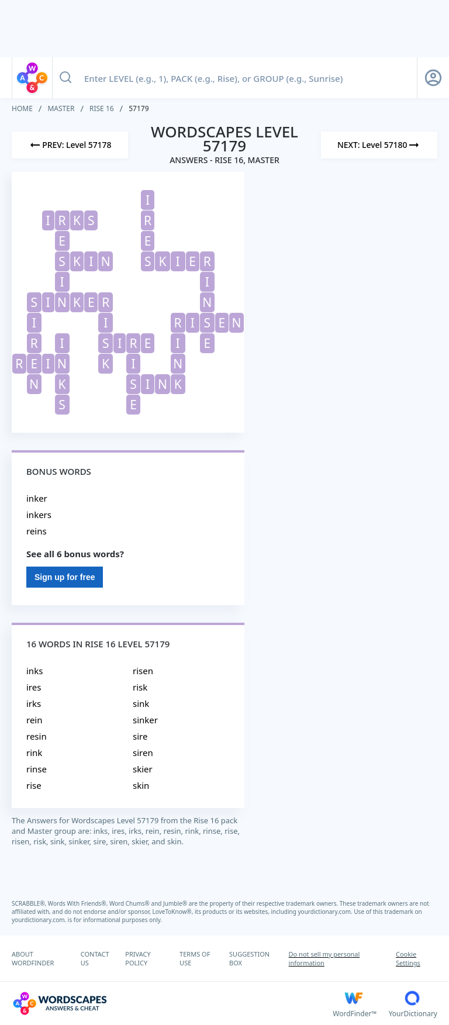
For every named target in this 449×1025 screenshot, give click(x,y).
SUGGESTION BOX (249, 958)
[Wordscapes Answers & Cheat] (172, 1003)
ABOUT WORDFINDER (33, 958)
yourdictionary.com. (326, 911)
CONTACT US (95, 958)
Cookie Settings (408, 958)
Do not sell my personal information (324, 958)
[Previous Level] (70, 145)
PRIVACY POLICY (137, 958)
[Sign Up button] (433, 77)
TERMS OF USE (194, 958)
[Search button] (65, 77)
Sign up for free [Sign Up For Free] (64, 577)
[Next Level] (379, 145)
